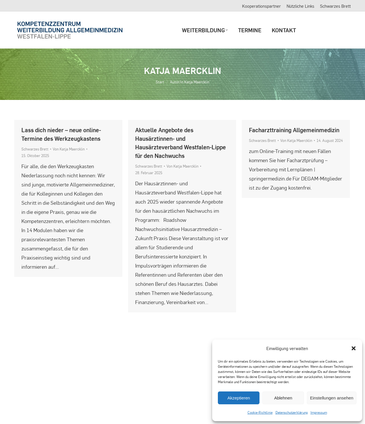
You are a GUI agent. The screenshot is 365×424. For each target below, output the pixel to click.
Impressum (319, 412)
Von (69, 148)
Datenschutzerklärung (291, 412)
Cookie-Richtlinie (260, 412)
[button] (353, 348)
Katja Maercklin (182, 70)
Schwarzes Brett (34, 148)
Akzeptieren (238, 397)
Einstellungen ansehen (331, 397)
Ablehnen (283, 397)
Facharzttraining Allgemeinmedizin (294, 130)
